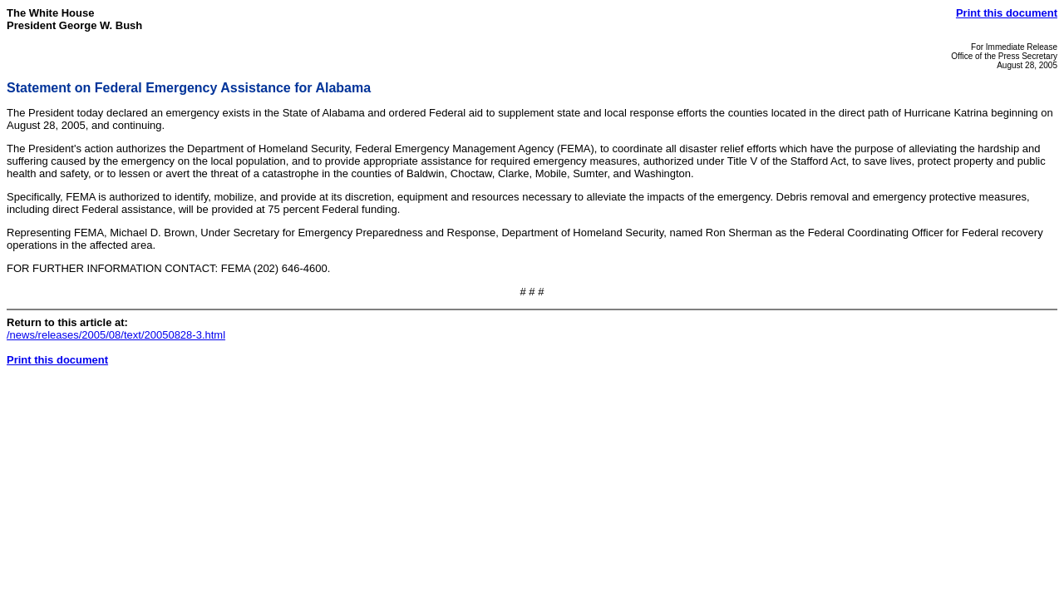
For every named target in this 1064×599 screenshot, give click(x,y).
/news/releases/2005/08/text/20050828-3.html (116, 335)
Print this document (1006, 13)
